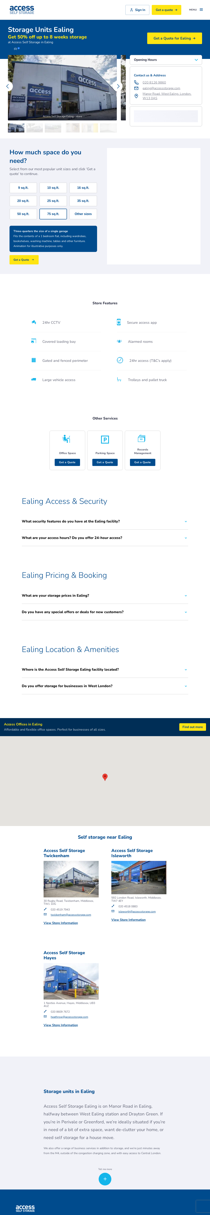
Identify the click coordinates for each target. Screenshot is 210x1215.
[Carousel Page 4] (72, 128)
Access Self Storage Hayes (64, 955)
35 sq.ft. (83, 201)
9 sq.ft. (23, 187)
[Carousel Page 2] (35, 128)
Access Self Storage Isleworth (132, 853)
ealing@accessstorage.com (161, 88)
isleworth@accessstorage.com (137, 912)
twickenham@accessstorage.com (71, 915)
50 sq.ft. (23, 214)
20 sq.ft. (23, 201)
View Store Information (61, 923)
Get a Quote (67, 462)
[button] (137, 119)
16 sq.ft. (83, 187)
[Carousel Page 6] (109, 128)
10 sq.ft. (53, 187)
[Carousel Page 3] (54, 128)
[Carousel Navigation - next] (118, 86)
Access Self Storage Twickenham (64, 853)
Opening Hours (166, 59)
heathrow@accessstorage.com (69, 1017)
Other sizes (83, 214)
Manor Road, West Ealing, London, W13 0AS (167, 96)
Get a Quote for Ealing (175, 38)
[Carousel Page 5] (91, 128)
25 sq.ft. (53, 201)
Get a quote (166, 10)
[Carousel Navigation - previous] (8, 86)
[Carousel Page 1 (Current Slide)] (17, 128)
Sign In (137, 10)
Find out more (192, 727)
